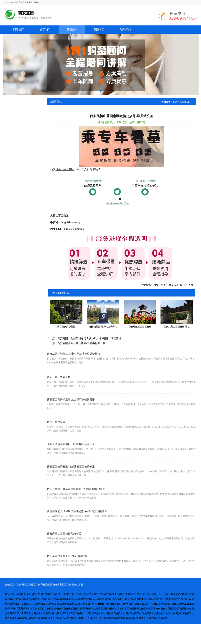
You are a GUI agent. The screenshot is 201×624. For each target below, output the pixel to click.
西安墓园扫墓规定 (158, 618)
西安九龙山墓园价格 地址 (177, 326)
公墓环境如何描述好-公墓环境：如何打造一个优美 (80, 618)
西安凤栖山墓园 (75, 584)
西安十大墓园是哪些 (135, 598)
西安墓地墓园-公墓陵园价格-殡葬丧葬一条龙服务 (150, 613)
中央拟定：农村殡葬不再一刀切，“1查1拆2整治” (160, 594)
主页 (174, 102)
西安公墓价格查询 (185, 613)
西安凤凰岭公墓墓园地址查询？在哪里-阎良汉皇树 (76, 496)
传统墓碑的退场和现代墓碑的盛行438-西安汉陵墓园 (77, 519)
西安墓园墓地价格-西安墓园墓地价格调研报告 (73, 360)
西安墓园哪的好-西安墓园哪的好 (143, 608)
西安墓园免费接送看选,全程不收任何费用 (71, 407)
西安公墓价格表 (56, 429)
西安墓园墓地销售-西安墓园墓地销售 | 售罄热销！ (99, 598)
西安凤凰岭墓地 (25, 613)
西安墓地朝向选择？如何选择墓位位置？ (130, 603)
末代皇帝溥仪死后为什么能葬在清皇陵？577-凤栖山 (57, 594)
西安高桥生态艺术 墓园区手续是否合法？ (128, 618)
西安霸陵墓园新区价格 (140, 326)
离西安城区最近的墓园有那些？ (71, 613)
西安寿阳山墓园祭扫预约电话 (64, 541)
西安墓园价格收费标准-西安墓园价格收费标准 (56, 608)
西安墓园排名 (47, 618)
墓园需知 (184, 102)
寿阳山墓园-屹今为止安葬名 (103, 326)
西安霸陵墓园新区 (26, 584)
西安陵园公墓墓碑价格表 (17, 594)
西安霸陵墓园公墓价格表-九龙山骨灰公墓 (81, 343)
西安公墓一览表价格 (59, 385)
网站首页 (18, 29)
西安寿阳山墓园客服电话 (60, 598)
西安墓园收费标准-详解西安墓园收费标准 (71, 474)
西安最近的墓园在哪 (44, 613)
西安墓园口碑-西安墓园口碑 (95, 603)
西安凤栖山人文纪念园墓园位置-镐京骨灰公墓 (103, 608)
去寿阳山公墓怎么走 (70, 603)
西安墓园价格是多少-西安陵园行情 (67, 563)
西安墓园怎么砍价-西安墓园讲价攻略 (106, 613)
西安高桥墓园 (43, 584)
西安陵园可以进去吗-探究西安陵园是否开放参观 (34, 603)
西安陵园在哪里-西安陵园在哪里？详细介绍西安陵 (109, 594)
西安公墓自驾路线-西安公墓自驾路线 (170, 603)
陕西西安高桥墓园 (66, 326)
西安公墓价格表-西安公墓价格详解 (22, 618)
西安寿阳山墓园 (58, 584)
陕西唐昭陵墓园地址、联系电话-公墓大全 (71, 452)
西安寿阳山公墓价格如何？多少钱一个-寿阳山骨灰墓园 (89, 338)
